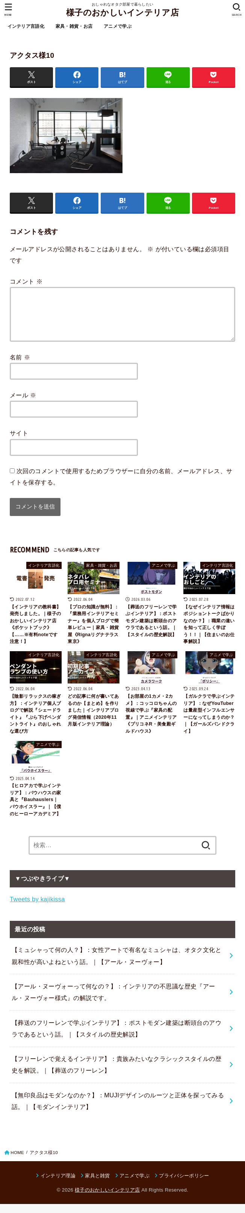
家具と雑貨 (97, 1184)
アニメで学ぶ (118, 26)
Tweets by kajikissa (37, 908)
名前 (20, 366)
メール (23, 404)
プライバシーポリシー (184, 1184)
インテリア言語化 (26, 26)
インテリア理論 (58, 1184)
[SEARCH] (236, 10)
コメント (26, 281)
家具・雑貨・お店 (74, 26)
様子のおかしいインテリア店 (122, 12)
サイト (19, 442)
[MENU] (8, 10)
